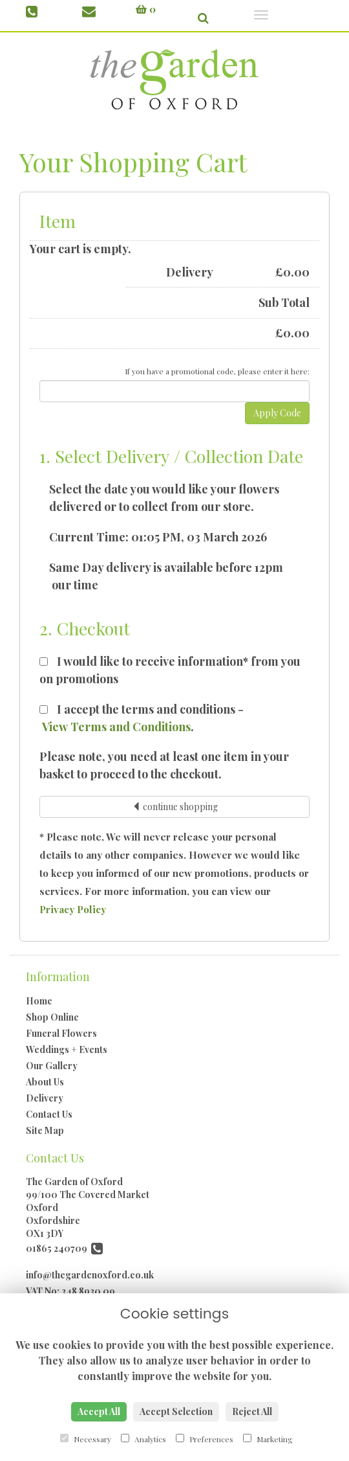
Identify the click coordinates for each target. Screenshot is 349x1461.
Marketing (268, 1439)
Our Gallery (52, 1065)
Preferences (204, 1439)
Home (39, 1001)
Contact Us (49, 1114)
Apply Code (277, 413)
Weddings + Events (66, 1049)
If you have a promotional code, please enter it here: (217, 371)
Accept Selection (176, 1411)
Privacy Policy (72, 909)
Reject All (252, 1411)
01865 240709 (64, 1248)
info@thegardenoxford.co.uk (90, 1275)
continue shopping (175, 806)
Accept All (99, 1411)
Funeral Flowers (61, 1033)
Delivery (44, 1098)
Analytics (143, 1439)
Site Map (45, 1130)
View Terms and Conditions (116, 726)
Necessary (85, 1439)
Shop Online (52, 1017)
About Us (45, 1082)
